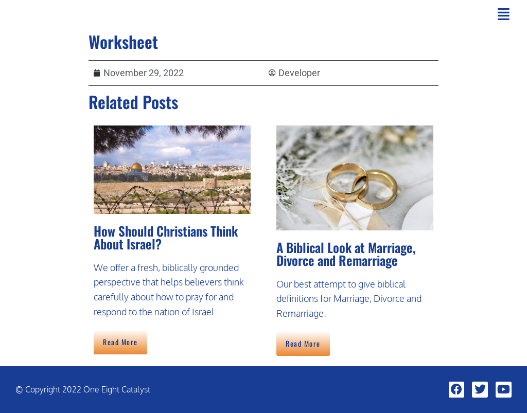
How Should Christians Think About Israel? (166, 237)
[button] (503, 14)
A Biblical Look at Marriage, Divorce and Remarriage (346, 254)
